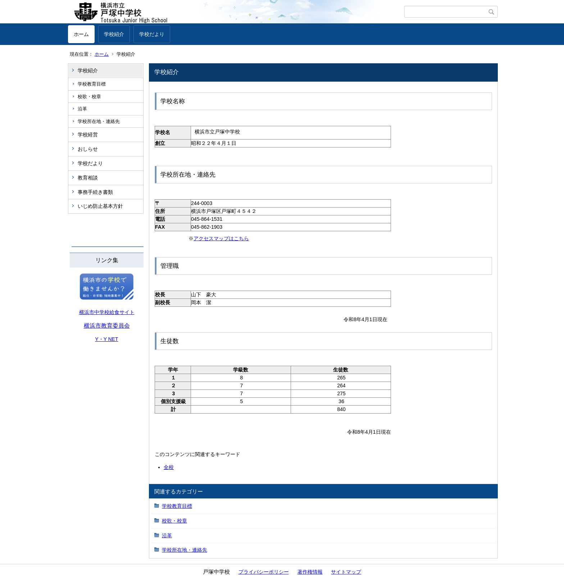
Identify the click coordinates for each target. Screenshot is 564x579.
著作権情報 (310, 572)
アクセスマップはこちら (221, 238)
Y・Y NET (106, 339)
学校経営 (88, 134)
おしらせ (88, 149)
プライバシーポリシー (263, 572)
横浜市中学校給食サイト (107, 312)
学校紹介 (114, 34)
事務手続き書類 (95, 192)
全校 (169, 467)
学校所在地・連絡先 (99, 121)
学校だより (151, 34)
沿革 (82, 108)
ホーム (81, 34)
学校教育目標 (92, 84)
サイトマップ (346, 572)
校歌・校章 (89, 96)
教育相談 (88, 178)
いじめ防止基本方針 (100, 206)
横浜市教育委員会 (107, 326)
